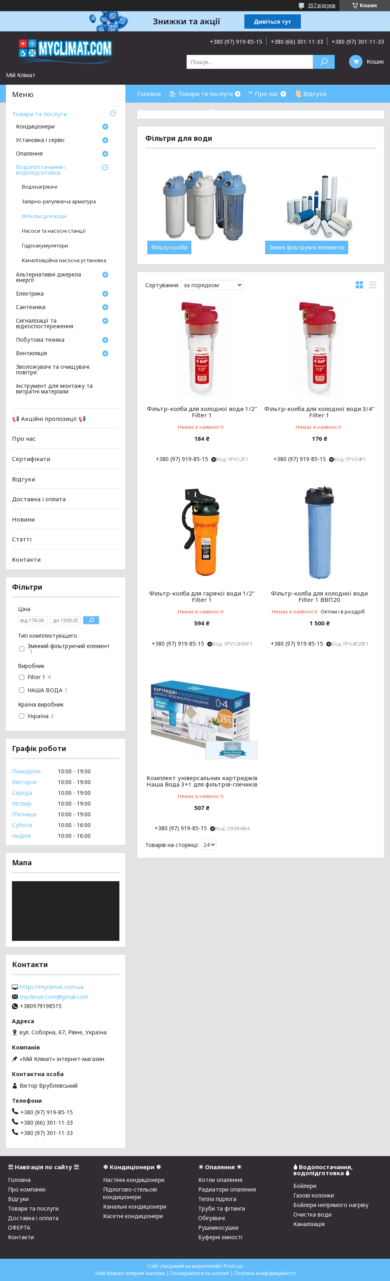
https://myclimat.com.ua (51, 987)
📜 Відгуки (310, 93)
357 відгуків (321, 5)
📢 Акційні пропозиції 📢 (49, 418)
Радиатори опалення (227, 1189)
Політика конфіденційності (265, 1273)
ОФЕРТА (19, 1227)
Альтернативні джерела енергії (48, 278)
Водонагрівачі (39, 186)
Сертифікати (31, 459)
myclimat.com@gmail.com (54, 997)
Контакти (26, 559)
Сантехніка (30, 307)
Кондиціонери (35, 127)
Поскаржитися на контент (199, 1273)
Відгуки (23, 479)
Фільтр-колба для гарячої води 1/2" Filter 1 (202, 596)
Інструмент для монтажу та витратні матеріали (54, 389)
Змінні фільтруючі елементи (306, 247)
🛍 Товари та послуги (201, 93)
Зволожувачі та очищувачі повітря (53, 370)
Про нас (24, 438)
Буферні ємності (220, 1237)
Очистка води (312, 1214)
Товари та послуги (39, 114)
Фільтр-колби (169, 247)
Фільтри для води (44, 216)
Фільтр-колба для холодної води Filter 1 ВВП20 (319, 596)
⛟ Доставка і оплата (168, 111)
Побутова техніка (40, 340)
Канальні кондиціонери (134, 1206)
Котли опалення (220, 1180)
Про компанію (27, 1189)
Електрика (30, 294)
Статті (21, 539)
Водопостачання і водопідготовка (41, 170)
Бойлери (304, 1186)
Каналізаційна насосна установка (64, 260)
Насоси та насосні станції (54, 231)
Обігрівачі (211, 1218)
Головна (149, 93)
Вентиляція (31, 353)
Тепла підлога (217, 1199)
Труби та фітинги (221, 1208)
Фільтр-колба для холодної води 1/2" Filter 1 (202, 411)
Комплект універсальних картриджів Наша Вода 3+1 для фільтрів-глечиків (201, 781)
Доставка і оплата (39, 499)
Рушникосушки (218, 1227)
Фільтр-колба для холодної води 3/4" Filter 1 (319, 411)
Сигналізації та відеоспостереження (44, 324)
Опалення (29, 154)
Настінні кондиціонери (133, 1180)
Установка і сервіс (40, 140)
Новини (23, 519)
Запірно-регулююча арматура (59, 201)
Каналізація (309, 1224)
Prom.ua (233, 1266)
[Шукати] (324, 62)
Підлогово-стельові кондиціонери (130, 1193)
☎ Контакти (227, 111)
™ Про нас (263, 93)
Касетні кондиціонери (133, 1216)
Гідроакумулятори (45, 245)
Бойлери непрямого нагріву (331, 1205)
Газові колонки (313, 1195)
